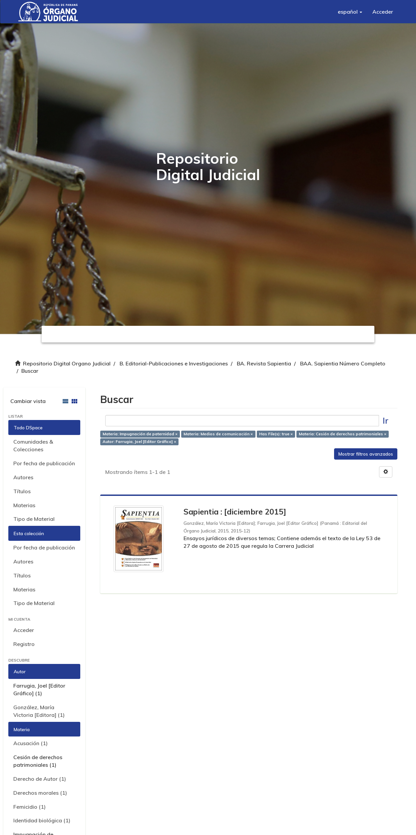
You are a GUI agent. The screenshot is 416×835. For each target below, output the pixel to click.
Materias (24, 505)
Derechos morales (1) (40, 792)
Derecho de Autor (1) (39, 778)
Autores (23, 477)
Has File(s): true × (276, 433)
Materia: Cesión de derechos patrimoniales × (342, 433)
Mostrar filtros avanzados (365, 454)
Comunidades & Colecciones (33, 445)
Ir (385, 420)
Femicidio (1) (29, 806)
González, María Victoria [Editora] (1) (39, 711)
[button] (350, 11)
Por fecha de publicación (44, 463)
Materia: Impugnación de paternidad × (140, 433)
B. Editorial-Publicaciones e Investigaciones (174, 363)
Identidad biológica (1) (41, 820)
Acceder (23, 630)
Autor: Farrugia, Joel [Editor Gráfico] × (139, 441)
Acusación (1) (30, 743)
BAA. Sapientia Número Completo (342, 363)
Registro (24, 644)
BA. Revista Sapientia (264, 363)
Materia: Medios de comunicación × (218, 433)
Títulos (22, 491)
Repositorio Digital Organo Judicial (67, 363)
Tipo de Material (34, 519)
